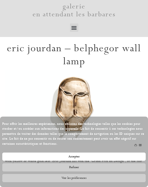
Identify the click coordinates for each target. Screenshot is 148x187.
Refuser (74, 168)
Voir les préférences (74, 179)
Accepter (74, 157)
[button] (74, 27)
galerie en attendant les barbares (74, 10)
